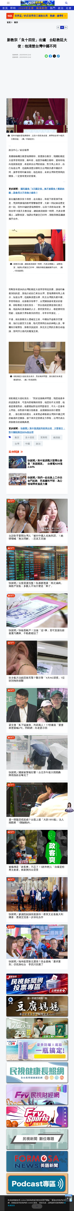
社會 (69, 8)
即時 (13, 8)
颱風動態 (42, 8)
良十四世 (29, 437)
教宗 (17, 437)
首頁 (5, 8)
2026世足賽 (26, 8)
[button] (65, 15)
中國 (27, 443)
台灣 (17, 443)
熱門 (53, 8)
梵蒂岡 (43, 437)
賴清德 (56, 437)
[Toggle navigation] (8, 3)
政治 (61, 8)
